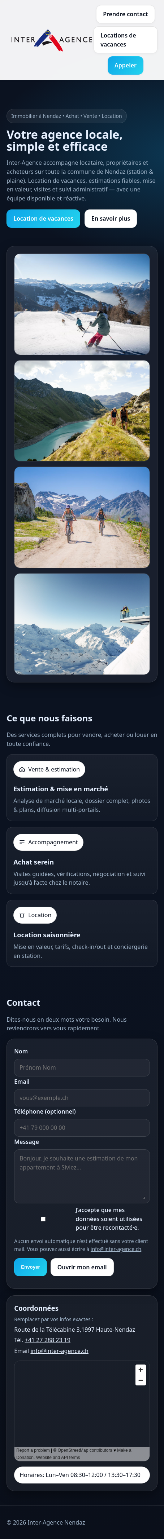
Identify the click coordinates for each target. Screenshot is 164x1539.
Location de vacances (43, 218)
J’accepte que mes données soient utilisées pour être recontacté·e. (108, 1219)
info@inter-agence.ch (116, 1249)
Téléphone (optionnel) (45, 1111)
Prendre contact (125, 14)
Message (26, 1142)
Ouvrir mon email (82, 1267)
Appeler (126, 65)
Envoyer (30, 1267)
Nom (21, 1051)
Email (22, 1081)
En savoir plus (110, 218)
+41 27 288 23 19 (47, 1340)
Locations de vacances (118, 39)
